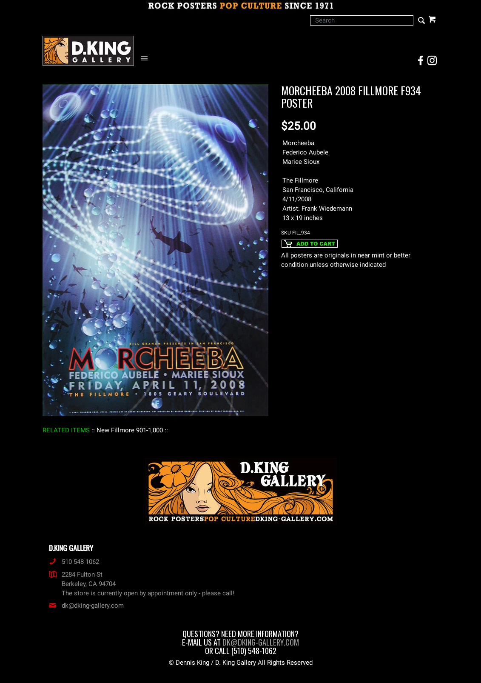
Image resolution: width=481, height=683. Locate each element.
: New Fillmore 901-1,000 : (129, 430)
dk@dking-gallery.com (86, 605)
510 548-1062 (74, 562)
